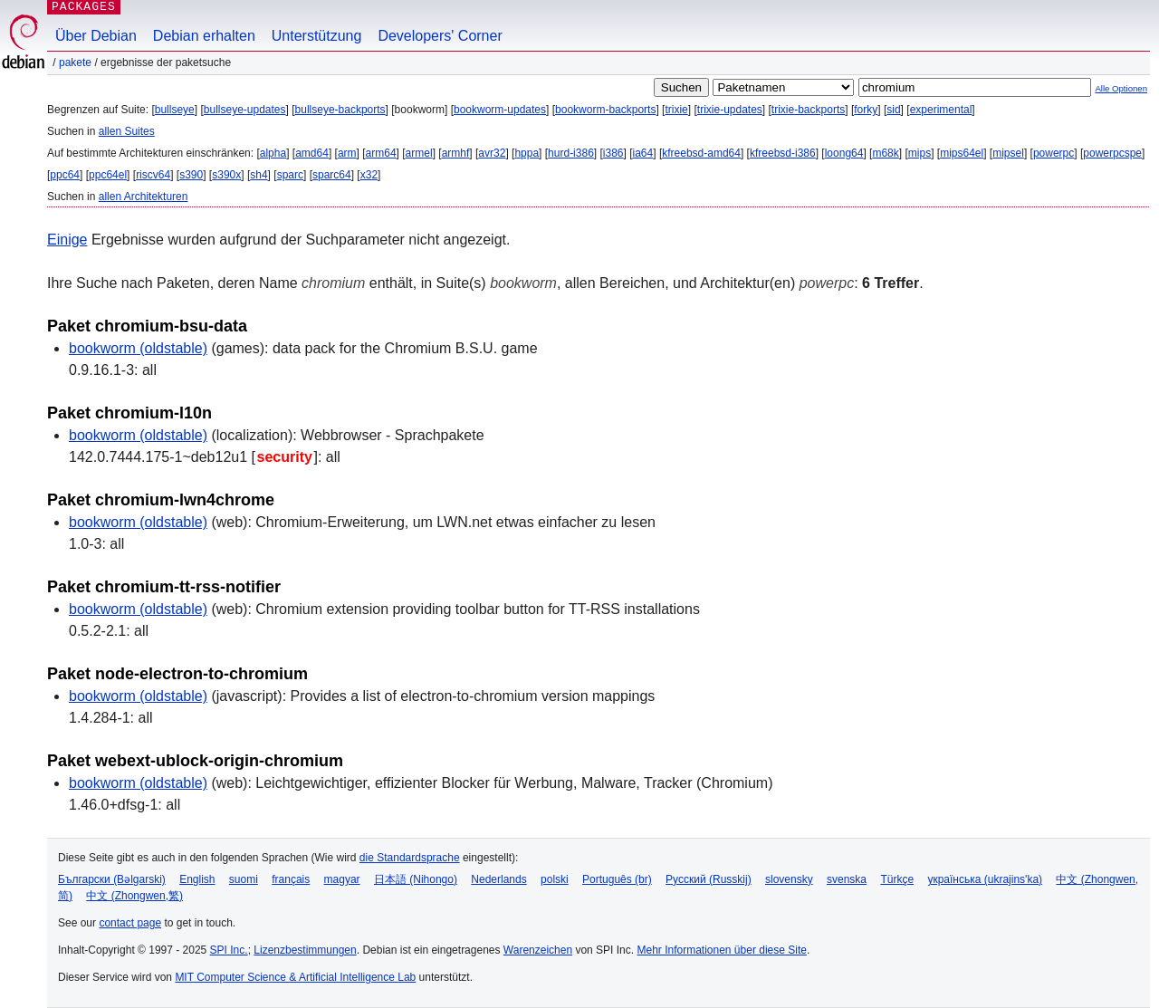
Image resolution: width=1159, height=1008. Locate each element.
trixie (676, 109)
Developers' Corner (440, 35)
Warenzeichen (537, 950)
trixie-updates (729, 109)
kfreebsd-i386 (783, 153)
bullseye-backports (340, 109)
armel (419, 153)
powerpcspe (1112, 153)
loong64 (844, 153)
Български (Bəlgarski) (112, 879)
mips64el (961, 153)
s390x (226, 174)
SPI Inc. (229, 950)
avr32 (491, 153)
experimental (941, 109)
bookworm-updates (500, 109)
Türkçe (897, 879)
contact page (130, 923)
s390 (191, 174)
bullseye (175, 109)
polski (555, 879)
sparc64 (331, 174)
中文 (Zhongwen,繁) (134, 895)
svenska (847, 879)
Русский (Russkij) (709, 879)
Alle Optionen (1121, 88)
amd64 (312, 153)
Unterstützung (317, 35)
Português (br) (617, 879)
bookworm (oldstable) (138, 348)
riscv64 (153, 174)
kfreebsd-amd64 (701, 153)
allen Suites (127, 131)
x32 (369, 174)
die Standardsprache (409, 857)
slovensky (789, 879)
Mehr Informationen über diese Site (721, 950)
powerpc (1053, 153)
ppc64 (65, 174)
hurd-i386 (571, 153)
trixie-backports (808, 109)
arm (347, 153)
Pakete (75, 62)
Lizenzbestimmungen (305, 950)
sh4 (258, 174)
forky (865, 109)
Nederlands (498, 879)
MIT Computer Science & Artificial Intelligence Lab (295, 977)
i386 (613, 153)
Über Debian (96, 35)
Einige (67, 239)
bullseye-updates (245, 109)
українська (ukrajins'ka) (984, 879)
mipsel (1008, 153)
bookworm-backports (605, 109)
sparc (290, 174)
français (291, 879)
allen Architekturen (143, 196)
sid (893, 109)
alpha (273, 153)
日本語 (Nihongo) (415, 879)
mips (919, 153)
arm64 (381, 153)
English (197, 879)
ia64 (643, 153)
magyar (342, 879)
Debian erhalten (204, 35)
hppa (526, 153)
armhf (456, 153)
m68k (885, 153)
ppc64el (108, 174)
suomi (243, 879)
